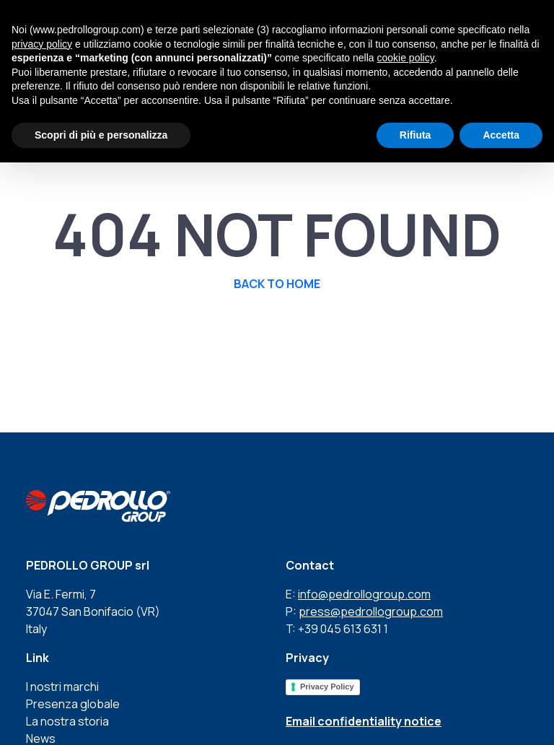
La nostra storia (67, 721)
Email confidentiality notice (363, 721)
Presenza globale (73, 704)
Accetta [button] (501, 135)
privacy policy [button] (42, 44)
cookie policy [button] (405, 58)
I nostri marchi (62, 686)
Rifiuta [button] (415, 135)
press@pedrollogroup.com (371, 611)
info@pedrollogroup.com (364, 594)
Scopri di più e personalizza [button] (101, 135)
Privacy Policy (327, 686)
